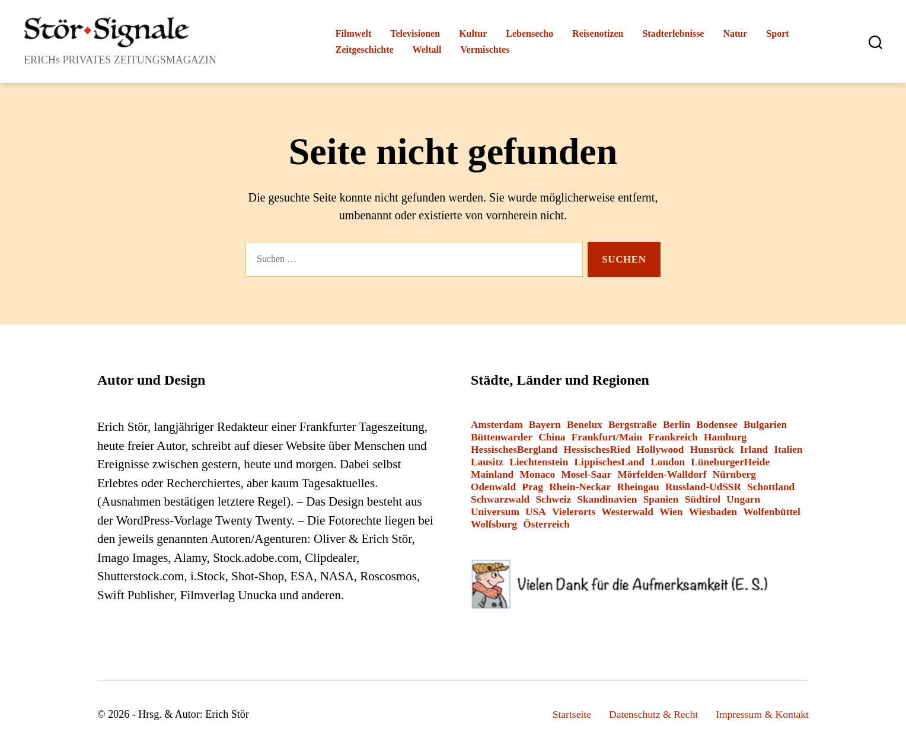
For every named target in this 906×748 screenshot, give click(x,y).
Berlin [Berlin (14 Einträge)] (676, 425)
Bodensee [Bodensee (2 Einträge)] (716, 425)
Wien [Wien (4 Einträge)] (670, 512)
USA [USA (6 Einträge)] (535, 512)
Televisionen (415, 33)
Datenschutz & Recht (650, 715)
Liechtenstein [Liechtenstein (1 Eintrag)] (538, 462)
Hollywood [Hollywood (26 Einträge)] (660, 450)
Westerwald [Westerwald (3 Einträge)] (627, 512)
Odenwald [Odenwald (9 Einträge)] (493, 487)
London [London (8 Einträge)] (667, 462)
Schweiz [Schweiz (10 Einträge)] (553, 499)
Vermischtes (484, 49)
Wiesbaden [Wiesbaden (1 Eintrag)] (713, 512)
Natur (735, 33)
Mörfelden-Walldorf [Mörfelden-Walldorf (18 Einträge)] (661, 474)
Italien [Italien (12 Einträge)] (788, 450)
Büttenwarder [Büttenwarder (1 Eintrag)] (501, 437)
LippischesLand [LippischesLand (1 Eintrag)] (610, 462)
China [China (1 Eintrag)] (551, 437)
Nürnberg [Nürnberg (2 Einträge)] (734, 474)
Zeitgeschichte (365, 49)
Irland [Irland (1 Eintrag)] (754, 450)
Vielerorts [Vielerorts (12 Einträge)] (573, 512)
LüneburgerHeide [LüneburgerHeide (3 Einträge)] (730, 462)
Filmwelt (353, 33)
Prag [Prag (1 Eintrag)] (532, 487)
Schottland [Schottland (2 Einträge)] (771, 487)
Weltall (427, 49)
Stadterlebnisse (673, 33)
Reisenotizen (597, 33)
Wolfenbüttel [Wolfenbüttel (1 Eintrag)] (771, 512)
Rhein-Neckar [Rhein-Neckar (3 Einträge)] (580, 487)
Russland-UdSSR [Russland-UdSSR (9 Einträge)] (703, 487)
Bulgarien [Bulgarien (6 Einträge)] (765, 425)
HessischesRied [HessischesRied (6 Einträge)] (597, 450)
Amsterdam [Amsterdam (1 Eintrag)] (497, 425)
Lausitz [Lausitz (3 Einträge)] (487, 462)
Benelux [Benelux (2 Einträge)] (584, 425)
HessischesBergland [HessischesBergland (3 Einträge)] (514, 450)
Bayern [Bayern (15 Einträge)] (545, 425)
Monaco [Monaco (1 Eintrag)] (537, 474)
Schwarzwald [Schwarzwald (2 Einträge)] (500, 499)
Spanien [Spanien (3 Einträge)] (661, 499)
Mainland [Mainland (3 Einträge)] (492, 474)
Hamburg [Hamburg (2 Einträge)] (725, 437)
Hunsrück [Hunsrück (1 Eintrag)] (712, 450)
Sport (777, 33)
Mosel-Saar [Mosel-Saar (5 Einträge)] (586, 474)
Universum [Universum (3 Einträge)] (495, 512)
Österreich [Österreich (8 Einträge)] (546, 524)
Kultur (473, 33)
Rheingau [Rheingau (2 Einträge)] (638, 487)
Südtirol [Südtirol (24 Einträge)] (702, 499)
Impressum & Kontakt (761, 715)
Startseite (566, 715)
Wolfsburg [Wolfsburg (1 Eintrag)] (494, 524)
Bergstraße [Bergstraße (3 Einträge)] (632, 425)
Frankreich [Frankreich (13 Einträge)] (672, 437)
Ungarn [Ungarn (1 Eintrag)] (743, 499)
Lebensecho (529, 33)
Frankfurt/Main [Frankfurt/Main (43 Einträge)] (607, 437)
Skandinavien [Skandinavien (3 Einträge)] (607, 499)
